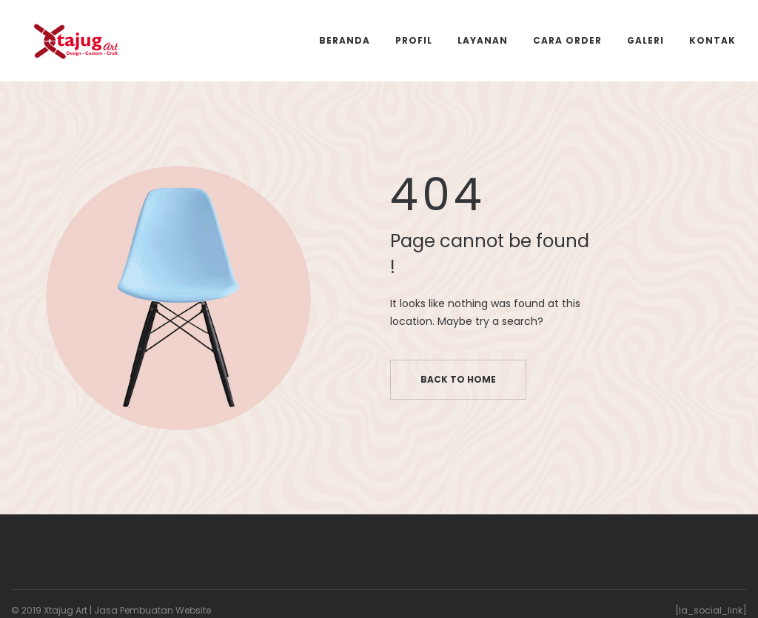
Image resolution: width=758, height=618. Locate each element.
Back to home (458, 379)
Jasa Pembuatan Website (152, 610)
